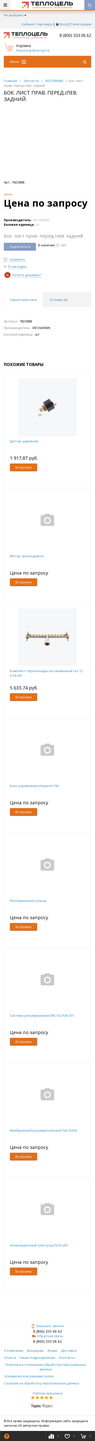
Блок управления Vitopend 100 (34, 785)
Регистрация (81, 24)
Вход (63, 24)
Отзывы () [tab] (58, 299)
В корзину (23, 467)
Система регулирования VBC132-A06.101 (42, 1015)
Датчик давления (24, 441)
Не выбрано (15, 15)
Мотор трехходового (27, 556)
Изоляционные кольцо (28, 900)
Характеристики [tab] (23, 299)
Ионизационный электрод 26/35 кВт (39, 1245)
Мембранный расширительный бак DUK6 (43, 1130)
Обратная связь (47, 1336)
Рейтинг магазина (47, 1393)
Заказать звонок (47, 1326)
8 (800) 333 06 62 (75, 35)
